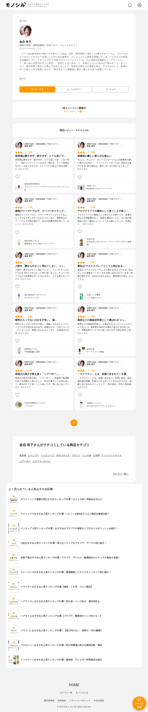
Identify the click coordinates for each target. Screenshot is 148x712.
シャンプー (33, 455)
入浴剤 (96, 455)
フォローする (37, 89)
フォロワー (74, 89)
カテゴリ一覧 (66, 692)
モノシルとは (82, 692)
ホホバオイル (63, 455)
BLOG (22, 78)
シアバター (25, 461)
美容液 (22, 455)
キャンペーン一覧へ (74, 111)
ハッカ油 (86, 455)
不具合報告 (99, 700)
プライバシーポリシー (79, 700)
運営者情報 (49, 700)
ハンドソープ (47, 455)
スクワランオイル (41, 461)
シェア (110, 89)
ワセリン (75, 455)
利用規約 (62, 700)
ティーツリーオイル (111, 455)
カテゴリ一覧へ (121, 474)
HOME (74, 685)
